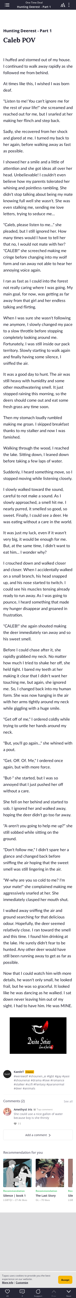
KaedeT (19, 1071)
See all (68, 1101)
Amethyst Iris (23, 1109)
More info (7, 1282)
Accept (65, 1280)
